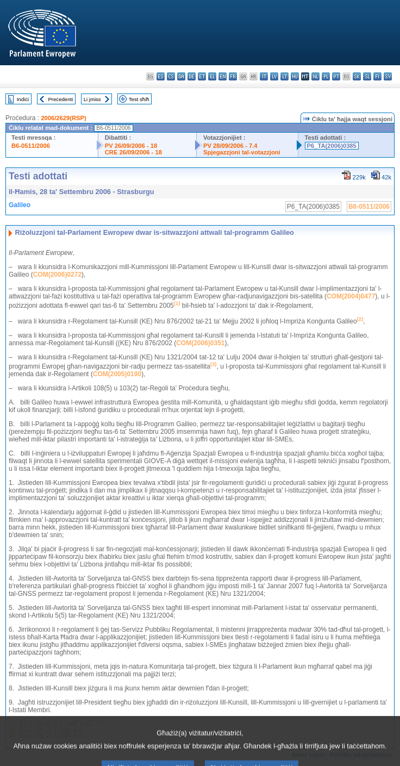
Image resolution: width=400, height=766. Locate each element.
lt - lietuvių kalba (284, 76)
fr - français (233, 76)
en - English (222, 76)
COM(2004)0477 (351, 296)
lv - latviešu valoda (274, 76)
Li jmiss (92, 99)
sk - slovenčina (357, 76)
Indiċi (23, 99)
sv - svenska (388, 76)
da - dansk (181, 76)
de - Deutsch (192, 76)
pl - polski (326, 76)
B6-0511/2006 (30, 145)
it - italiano (264, 76)
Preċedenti (60, 99)
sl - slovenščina (367, 76)
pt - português (336, 76)
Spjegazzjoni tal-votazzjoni (241, 152)
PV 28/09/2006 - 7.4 (230, 145)
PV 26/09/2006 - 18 (131, 145)
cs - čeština (171, 76)
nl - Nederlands (315, 76)
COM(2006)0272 (57, 274)
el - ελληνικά (212, 76)
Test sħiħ (139, 99)
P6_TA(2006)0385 (332, 145)
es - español (161, 76)
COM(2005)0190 (117, 374)
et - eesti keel (202, 76)
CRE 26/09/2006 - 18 (133, 152)
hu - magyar (295, 76)
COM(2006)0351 (200, 343)
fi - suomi (377, 76)
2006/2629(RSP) (63, 118)
